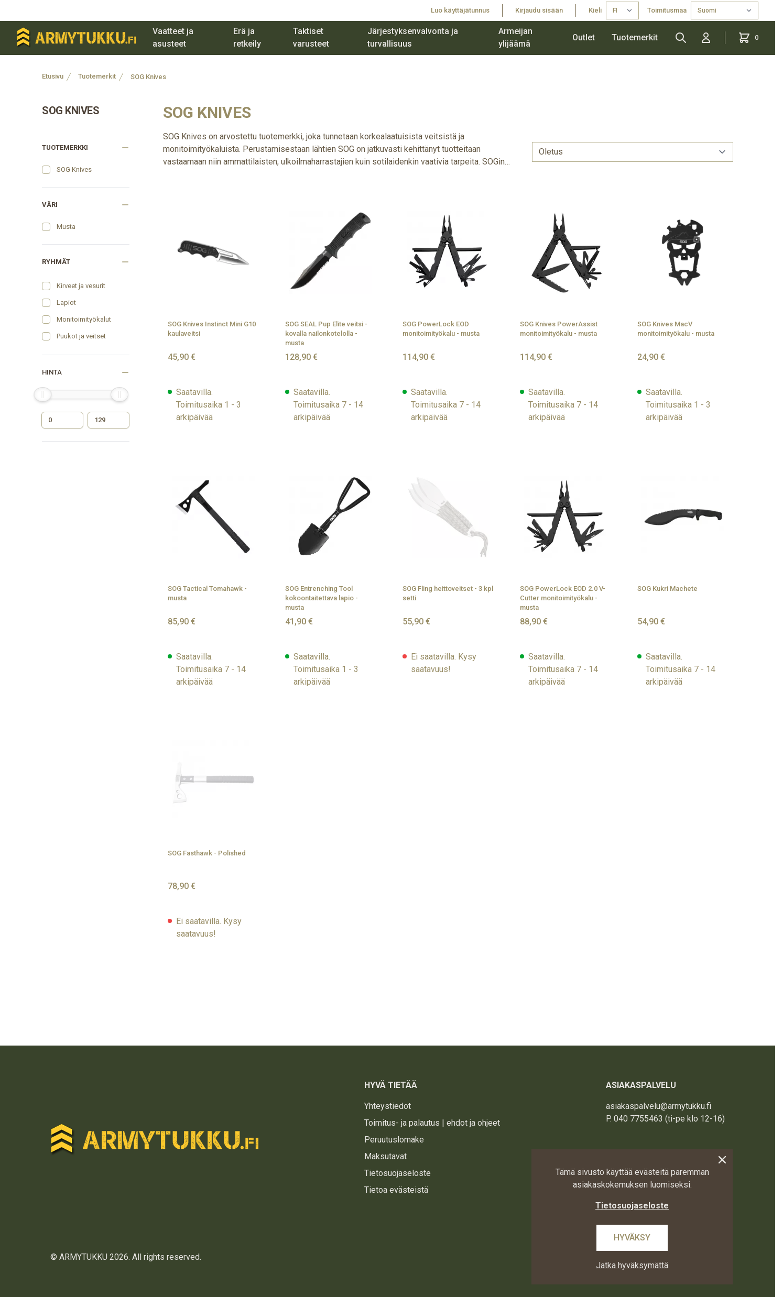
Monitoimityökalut (84, 319)
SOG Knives (148, 77)
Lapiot (66, 302)
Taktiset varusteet (311, 37)
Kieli (595, 10)
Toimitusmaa (667, 10)
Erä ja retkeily (247, 37)
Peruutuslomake (394, 1140)
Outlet (583, 37)
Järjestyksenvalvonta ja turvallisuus (412, 37)
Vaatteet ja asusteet (173, 37)
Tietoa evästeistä (396, 1190)
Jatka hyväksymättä (632, 1265)
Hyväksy (632, 1238)
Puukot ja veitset (81, 336)
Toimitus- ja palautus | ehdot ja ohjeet (432, 1123)
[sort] (632, 152)
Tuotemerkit (635, 37)
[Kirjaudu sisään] (705, 37)
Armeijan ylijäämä (515, 37)
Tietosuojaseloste (397, 1173)
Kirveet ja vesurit (81, 286)
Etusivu (52, 76)
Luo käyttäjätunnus (460, 10)
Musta (66, 226)
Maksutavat (385, 1156)
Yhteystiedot (387, 1106)
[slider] (42, 394)
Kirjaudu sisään (539, 10)
